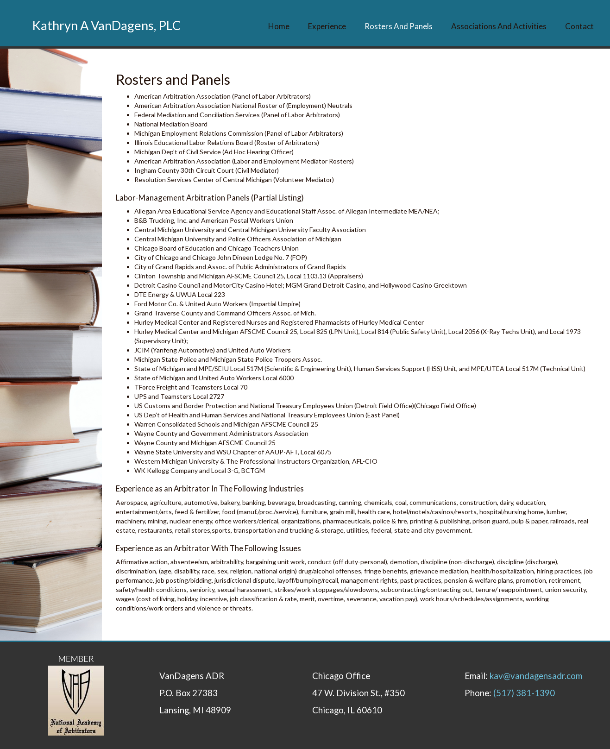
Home (278, 26)
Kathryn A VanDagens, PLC (106, 25)
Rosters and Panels (399, 26)
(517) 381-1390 (524, 693)
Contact (579, 26)
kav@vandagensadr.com (536, 676)
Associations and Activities (499, 26)
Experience (327, 26)
